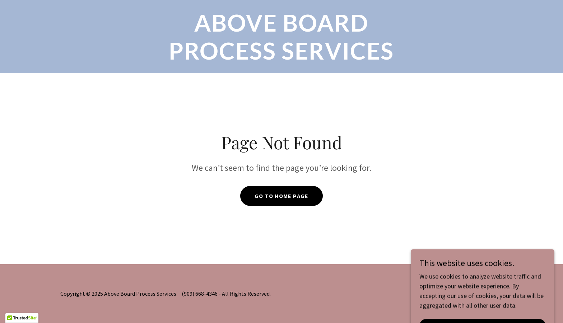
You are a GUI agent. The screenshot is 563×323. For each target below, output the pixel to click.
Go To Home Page (281, 196)
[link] (281, 57)
